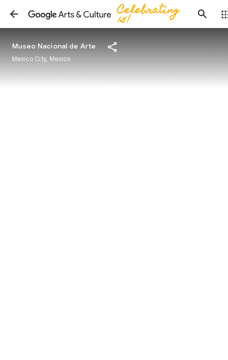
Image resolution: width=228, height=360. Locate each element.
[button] (14, 14)
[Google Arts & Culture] (108, 14)
